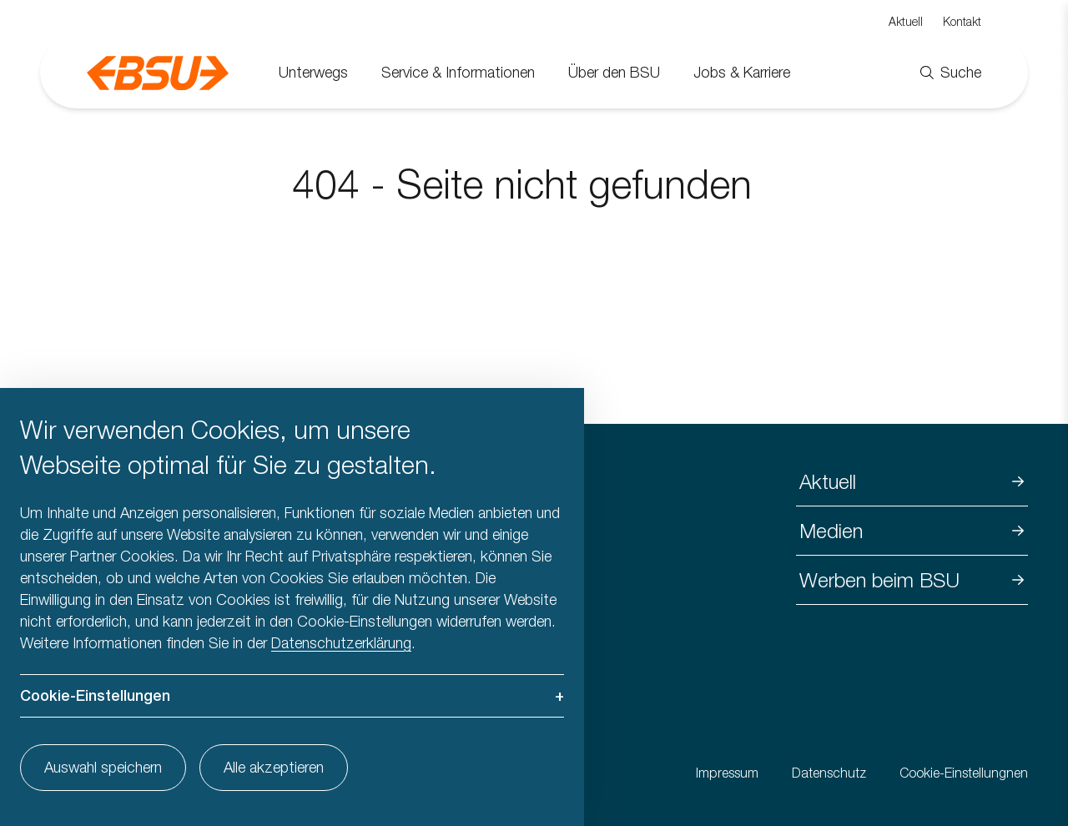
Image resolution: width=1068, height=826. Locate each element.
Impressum (727, 772)
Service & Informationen (458, 72)
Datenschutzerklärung (341, 643)
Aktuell (906, 21)
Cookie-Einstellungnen (963, 772)
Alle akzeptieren (274, 767)
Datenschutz (829, 772)
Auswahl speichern (103, 767)
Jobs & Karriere (741, 72)
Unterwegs (313, 72)
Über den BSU (614, 72)
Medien (831, 530)
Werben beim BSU (879, 580)
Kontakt (962, 21)
